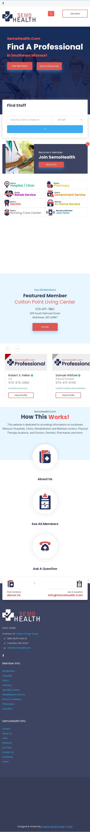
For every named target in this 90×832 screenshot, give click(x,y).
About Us (13, 595)
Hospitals (7, 675)
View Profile (21, 395)
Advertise (7, 742)
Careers (6, 728)
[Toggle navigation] (51, 13)
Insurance (7, 708)
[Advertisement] (45, 245)
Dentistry (7, 685)
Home (5, 761)
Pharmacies (8, 704)
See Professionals (49, 66)
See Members (19, 66)
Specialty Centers (11, 689)
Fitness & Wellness (12, 699)
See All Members (45, 290)
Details (45, 326)
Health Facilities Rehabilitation (70, 388)
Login (70, 826)
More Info (51, 164)
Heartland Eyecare (17, 388)
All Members (8, 671)
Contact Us (8, 752)
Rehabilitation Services (13, 694)
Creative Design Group (26, 633)
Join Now (75, 13)
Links (5, 738)
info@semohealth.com (65, 595)
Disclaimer (7, 757)
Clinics (5, 680)
